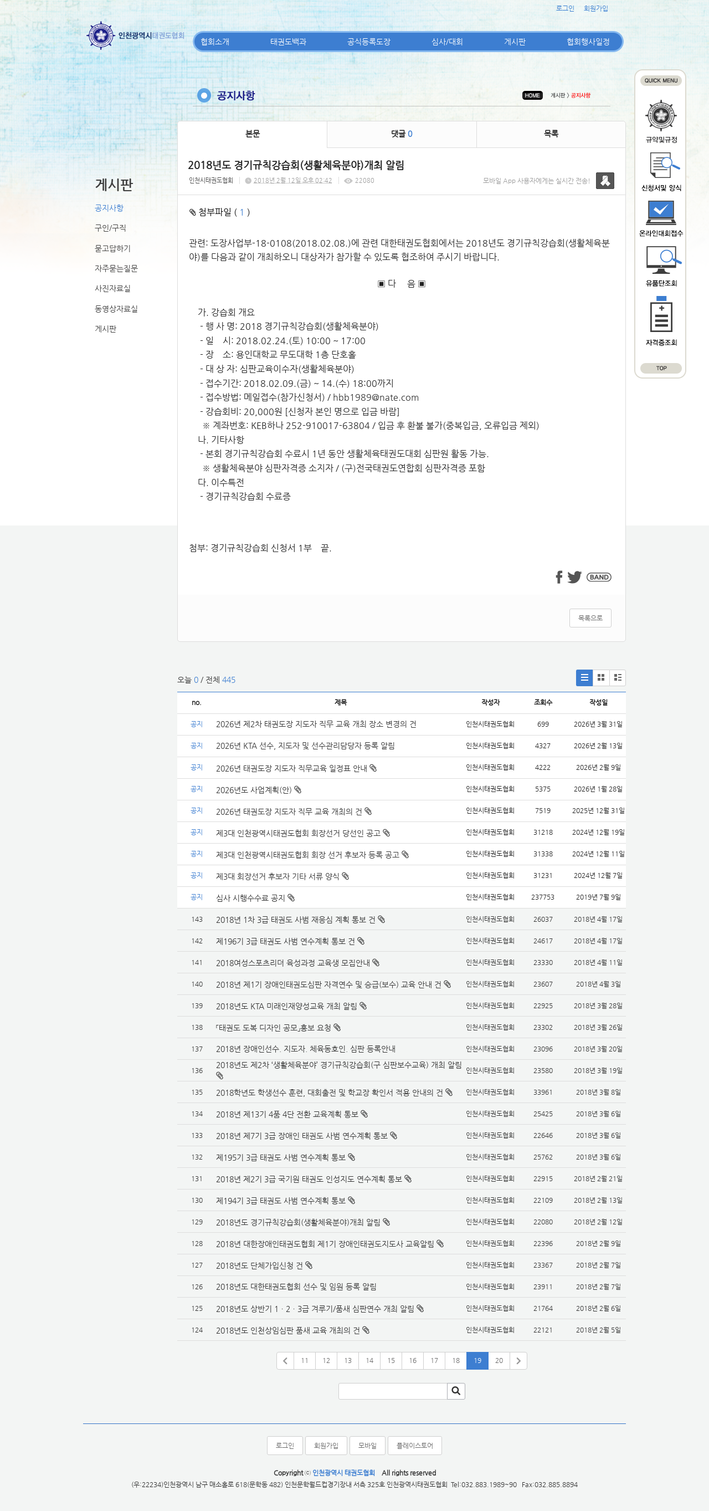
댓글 (401, 133)
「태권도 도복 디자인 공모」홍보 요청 (273, 1027)
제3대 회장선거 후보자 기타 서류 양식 (282, 876)
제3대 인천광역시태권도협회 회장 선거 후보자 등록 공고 (312, 854)
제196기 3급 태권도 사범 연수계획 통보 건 (285, 941)
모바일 (367, 1445)
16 (413, 1360)
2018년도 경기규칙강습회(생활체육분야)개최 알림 (298, 1222)
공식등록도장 (369, 41)
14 (369, 1360)
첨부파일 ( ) (219, 212)
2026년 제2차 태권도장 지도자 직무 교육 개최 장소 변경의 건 (317, 723)
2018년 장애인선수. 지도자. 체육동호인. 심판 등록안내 (305, 1048)
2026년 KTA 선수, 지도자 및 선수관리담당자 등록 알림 (305, 745)
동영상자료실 (116, 308)
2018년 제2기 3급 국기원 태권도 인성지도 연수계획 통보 (309, 1179)
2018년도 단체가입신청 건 (259, 1265)
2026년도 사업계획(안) (258, 789)
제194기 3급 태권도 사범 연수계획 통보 (281, 1200)
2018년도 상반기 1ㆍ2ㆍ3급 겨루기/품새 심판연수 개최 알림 (315, 1308)
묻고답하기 (113, 248)
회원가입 (596, 8)
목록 (551, 133)
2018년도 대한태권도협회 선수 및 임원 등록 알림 (296, 1286)
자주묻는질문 (116, 268)
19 (477, 1360)
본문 (252, 133)
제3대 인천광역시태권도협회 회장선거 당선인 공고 (303, 833)
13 (348, 1360)
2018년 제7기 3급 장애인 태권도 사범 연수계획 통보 (302, 1135)
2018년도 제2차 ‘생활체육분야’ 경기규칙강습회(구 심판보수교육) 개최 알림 (339, 1064)
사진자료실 (113, 288)
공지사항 (109, 207)
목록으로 (590, 618)
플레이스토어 (415, 1445)
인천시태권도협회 (211, 180)
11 (305, 1360)
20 (499, 1360)
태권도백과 (288, 41)
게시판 (515, 41)
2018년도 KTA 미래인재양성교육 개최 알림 (286, 1006)
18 (456, 1360)
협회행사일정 (588, 41)
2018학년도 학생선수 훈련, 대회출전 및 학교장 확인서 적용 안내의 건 (329, 1092)
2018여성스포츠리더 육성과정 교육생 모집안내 (293, 962)
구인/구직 (110, 227)
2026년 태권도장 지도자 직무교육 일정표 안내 (296, 768)
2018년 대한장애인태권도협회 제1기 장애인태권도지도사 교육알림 (325, 1243)
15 (391, 1360)
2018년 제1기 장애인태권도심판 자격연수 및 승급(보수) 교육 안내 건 (328, 984)
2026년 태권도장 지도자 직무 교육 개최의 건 (294, 811)
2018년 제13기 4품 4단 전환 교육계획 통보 (287, 1114)
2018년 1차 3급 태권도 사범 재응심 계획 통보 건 (296, 919)
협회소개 (215, 41)
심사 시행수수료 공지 (255, 898)
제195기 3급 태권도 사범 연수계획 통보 (281, 1157)
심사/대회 (447, 41)
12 (326, 1360)
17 (434, 1360)
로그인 (565, 8)
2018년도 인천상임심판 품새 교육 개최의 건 (288, 1330)
